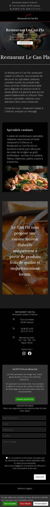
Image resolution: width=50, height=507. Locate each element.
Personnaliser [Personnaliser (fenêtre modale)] (41, 504)
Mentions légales (25, 488)
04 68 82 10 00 (19, 9)
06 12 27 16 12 (34, 9)
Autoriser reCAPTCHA (25, 399)
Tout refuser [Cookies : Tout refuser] (25, 504)
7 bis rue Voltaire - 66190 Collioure (25, 39)
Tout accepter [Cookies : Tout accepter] (10, 504)
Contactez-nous (25, 43)
